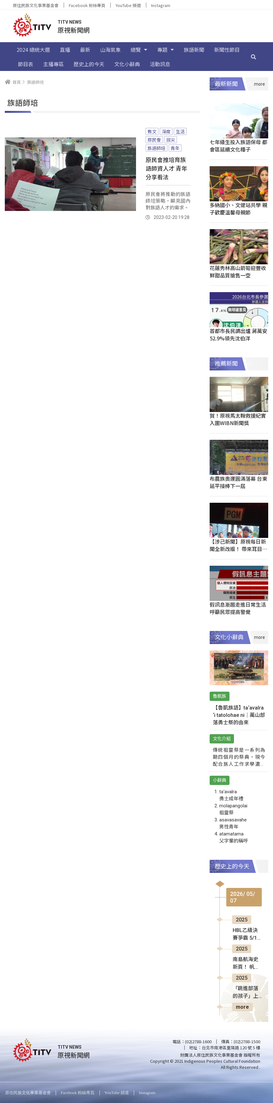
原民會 (154, 139)
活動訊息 (160, 64)
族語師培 (156, 148)
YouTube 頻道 (128, 5)
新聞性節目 (227, 49)
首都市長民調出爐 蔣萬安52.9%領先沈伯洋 (238, 334)
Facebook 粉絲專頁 (87, 5)
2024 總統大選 (33, 49)
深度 (166, 131)
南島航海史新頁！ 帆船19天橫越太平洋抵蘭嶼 (246, 963)
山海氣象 (110, 49)
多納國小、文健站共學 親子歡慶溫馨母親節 (238, 208)
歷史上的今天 (89, 64)
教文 (152, 131)
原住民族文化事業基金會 (36, 5)
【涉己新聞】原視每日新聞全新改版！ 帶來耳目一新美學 (238, 549)
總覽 (139, 49)
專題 (165, 49)
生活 (180, 131)
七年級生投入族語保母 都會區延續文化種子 (238, 145)
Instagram (160, 5)
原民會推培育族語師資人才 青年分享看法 (166, 168)
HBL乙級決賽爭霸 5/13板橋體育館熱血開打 (246, 934)
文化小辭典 (127, 64)
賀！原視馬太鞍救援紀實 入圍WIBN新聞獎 (238, 419)
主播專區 (53, 64)
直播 (65, 49)
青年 (175, 148)
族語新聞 (194, 49)
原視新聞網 (74, 30)
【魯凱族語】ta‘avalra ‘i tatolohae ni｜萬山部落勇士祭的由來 (239, 715)
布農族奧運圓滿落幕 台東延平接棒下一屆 (238, 482)
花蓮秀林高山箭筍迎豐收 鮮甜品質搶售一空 (238, 271)
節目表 (25, 64)
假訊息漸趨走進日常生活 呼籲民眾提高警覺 (238, 608)
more (242, 1007)
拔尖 (170, 139)
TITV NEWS (70, 22)
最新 (85, 49)
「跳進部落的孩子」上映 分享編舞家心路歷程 (246, 992)
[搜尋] (253, 56)
